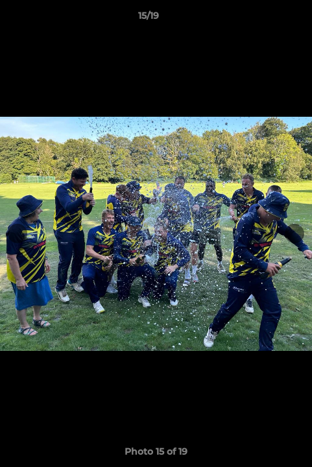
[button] (265, 19)
